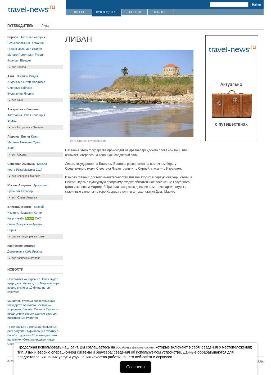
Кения (35, 136)
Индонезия (14, 81)
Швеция (25, 60)
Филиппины (15, 93)
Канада (42, 163)
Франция (13, 60)
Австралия (14, 115)
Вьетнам (23, 76)
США (39, 169)
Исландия (24, 48)
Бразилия (13, 191)
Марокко (13, 142)
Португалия (26, 54)
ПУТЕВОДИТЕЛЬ (106, 12)
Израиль (13, 212)
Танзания (26, 142)
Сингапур (13, 87)
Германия (37, 43)
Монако (12, 54)
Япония (29, 93)
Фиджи (11, 120)
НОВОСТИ (134, 12)
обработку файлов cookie (135, 347)
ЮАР (10, 148)
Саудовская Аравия (29, 224)
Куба (28, 251)
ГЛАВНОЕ (79, 12)
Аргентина (40, 185)
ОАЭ (38, 218)
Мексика (29, 169)
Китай (27, 81)
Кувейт (19, 218)
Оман (11, 224)
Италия (37, 48)
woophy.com (98, 140)
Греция (12, 48)
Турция (39, 54)
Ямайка (37, 251)
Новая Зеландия (33, 115)
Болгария (38, 37)
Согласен (135, 367)
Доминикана (15, 251)
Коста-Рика (14, 169)
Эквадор (27, 191)
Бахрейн (39, 206)
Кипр (10, 218)
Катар (38, 212)
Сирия (11, 230)
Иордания (26, 212)
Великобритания (18, 43)
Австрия (25, 37)
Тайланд (27, 87)
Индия (33, 76)
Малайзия (38, 81)
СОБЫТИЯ (161, 12)
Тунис (37, 142)
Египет (25, 136)
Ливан (29, 218)
